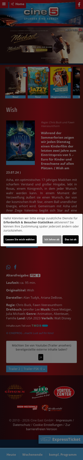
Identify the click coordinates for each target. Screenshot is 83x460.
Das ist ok (70, 239)
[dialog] (42, 230)
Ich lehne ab (51, 239)
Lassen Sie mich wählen (20, 239)
